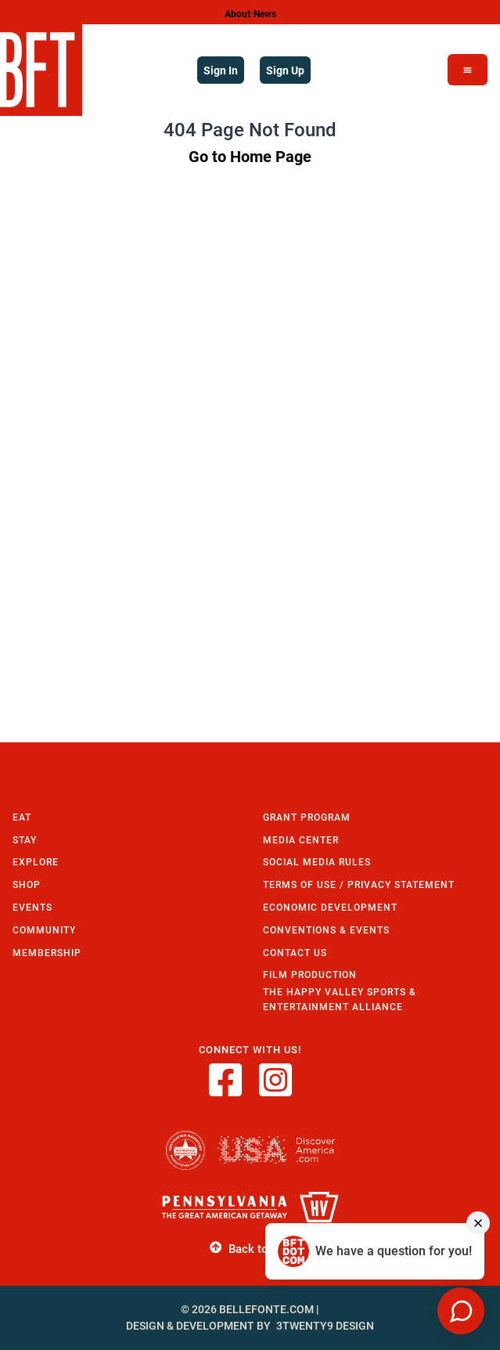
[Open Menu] (467, 69)
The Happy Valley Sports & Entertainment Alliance (339, 999)
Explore (36, 862)
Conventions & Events (326, 930)
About (237, 13)
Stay (25, 840)
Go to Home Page (250, 156)
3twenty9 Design (325, 1325)
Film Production (310, 974)
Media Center (301, 840)
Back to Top (250, 1247)
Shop (27, 884)
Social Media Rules (317, 862)
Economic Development (330, 907)
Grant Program (307, 817)
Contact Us (295, 952)
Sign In (220, 70)
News (265, 13)
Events (32, 907)
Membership (47, 952)
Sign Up (285, 70)
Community (44, 930)
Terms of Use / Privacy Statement (359, 884)
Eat (22, 817)
